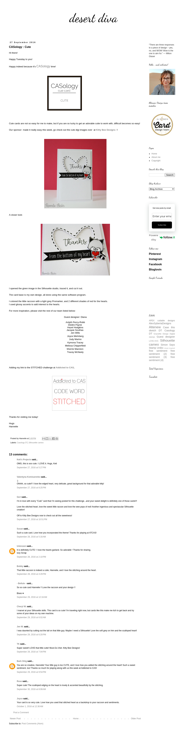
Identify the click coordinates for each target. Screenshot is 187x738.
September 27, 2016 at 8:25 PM (31, 487)
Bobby (20, 566)
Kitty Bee (105, 130)
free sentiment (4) (162, 359)
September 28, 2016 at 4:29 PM (31, 574)
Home (76, 718)
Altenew (155, 327)
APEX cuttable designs (162, 320)
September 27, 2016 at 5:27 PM (31, 467)
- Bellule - (21, 583)
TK (18, 644)
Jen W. (20, 626)
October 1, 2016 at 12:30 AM (30, 706)
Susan (20, 529)
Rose (19, 681)
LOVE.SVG (153, 341)
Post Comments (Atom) (32, 723)
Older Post (136, 718)
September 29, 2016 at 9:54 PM (31, 672)
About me (156, 157)
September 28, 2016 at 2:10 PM (31, 557)
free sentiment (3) (162, 355)
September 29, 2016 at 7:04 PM (31, 652)
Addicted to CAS (65, 367)
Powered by (162, 237)
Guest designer (166, 336)
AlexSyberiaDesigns (160, 323)
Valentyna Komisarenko (28, 477)
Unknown (21, 546)
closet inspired (169, 348)
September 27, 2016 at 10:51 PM (32, 519)
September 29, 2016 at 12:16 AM (32, 597)
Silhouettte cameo (36, 443)
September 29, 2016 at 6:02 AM (31, 617)
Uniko (160, 347)
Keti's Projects (24, 459)
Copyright (156, 160)
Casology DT (22, 443)
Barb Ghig (22, 661)
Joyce (20, 698)
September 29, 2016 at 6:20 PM (31, 634)
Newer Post (15, 718)
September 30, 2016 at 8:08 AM (31, 689)
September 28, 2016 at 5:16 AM (31, 537)
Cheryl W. (21, 606)
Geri (19, 497)
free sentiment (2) (162, 352)
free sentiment (158, 350)
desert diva (93, 18)
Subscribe (162, 225)
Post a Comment (21, 712)
